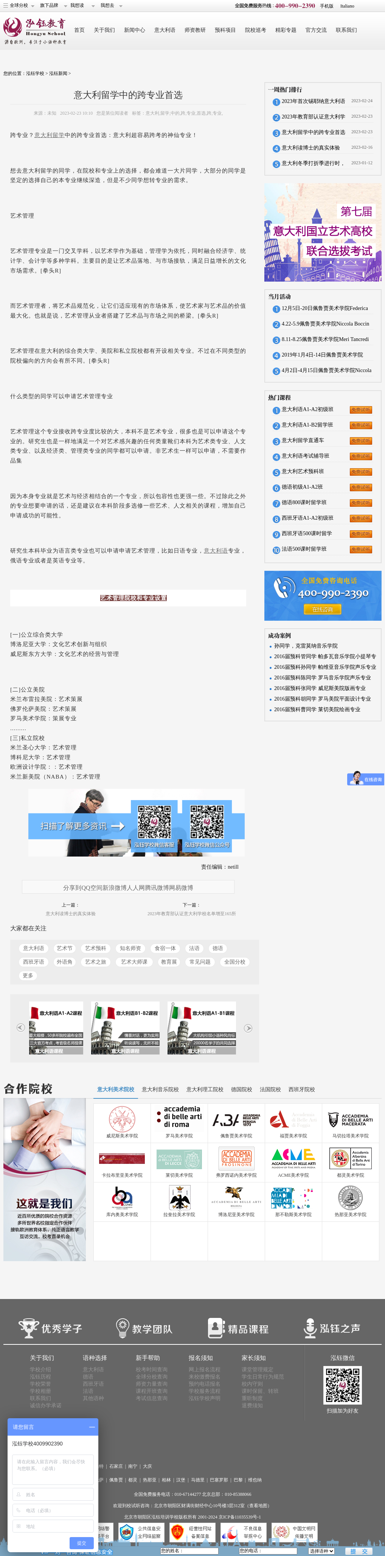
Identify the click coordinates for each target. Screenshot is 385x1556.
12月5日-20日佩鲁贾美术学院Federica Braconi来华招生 (325, 310)
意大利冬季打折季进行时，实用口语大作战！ (313, 165)
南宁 (132, 1466)
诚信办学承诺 (46, 1405)
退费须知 (252, 1405)
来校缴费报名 (204, 1377)
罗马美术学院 (179, 1136)
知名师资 (130, 948)
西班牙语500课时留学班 (307, 536)
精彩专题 (286, 30)
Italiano (347, 6)
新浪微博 (114, 888)
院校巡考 (255, 30)
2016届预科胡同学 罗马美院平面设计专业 (322, 699)
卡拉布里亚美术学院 (122, 1175)
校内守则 (252, 1384)
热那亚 (150, 1480)
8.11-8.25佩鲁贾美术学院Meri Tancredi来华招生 (325, 341)
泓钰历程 (40, 1377)
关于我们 (104, 30)
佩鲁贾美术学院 (236, 1136)
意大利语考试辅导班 (305, 456)
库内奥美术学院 (122, 1214)
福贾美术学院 (293, 1136)
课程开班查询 (152, 1391)
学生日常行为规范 (263, 1377)
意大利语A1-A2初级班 (308, 409)
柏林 (166, 1480)
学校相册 (40, 1391)
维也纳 (255, 1480)
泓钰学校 (35, 73)
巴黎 (238, 1480)
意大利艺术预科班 (303, 471)
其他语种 (93, 1398)
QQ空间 (91, 888)
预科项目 (225, 30)
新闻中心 (134, 30)
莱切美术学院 (179, 1175)
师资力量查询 (152, 1384)
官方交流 (316, 30)
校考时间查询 (152, 1369)
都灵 (132, 1480)
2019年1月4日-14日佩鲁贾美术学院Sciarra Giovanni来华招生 (322, 357)
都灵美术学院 (350, 1175)
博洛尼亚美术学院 (236, 1214)
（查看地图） (258, 1505)
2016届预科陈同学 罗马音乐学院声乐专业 (322, 678)
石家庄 (116, 1466)
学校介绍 (40, 1369)
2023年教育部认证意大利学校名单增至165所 (191, 913)
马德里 (198, 1480)
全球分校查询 (152, 1377)
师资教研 (195, 30)
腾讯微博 (157, 888)
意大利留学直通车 (303, 440)
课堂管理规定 (257, 1369)
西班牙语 (33, 962)
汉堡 (180, 1480)
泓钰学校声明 (204, 1398)
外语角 (65, 962)
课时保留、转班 (260, 1391)
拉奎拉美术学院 (179, 1214)
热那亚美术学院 (350, 1214)
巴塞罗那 (219, 1480)
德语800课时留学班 (304, 502)
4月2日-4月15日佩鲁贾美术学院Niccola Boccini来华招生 (326, 373)
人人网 (136, 888)
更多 (28, 975)
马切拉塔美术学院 (350, 1136)
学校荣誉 (40, 1384)
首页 (79, 30)
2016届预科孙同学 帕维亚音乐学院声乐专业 (325, 667)
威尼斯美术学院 (122, 1136)
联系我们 (346, 30)
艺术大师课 (134, 962)
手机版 (327, 6)
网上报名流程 (204, 1369)
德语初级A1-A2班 (302, 487)
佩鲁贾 (116, 1480)
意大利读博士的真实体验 (71, 913)
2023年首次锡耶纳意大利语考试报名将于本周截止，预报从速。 (313, 103)
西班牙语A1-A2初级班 (308, 518)
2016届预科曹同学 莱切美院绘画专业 (317, 709)
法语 (194, 948)
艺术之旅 (95, 962)
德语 (218, 948)
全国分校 (234, 962)
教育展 (169, 962)
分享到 (72, 888)
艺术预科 (95, 948)
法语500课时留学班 (304, 549)
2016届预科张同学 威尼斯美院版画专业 (320, 688)
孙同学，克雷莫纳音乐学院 (306, 646)
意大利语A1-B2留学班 (307, 425)
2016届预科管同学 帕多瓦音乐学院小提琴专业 (325, 658)
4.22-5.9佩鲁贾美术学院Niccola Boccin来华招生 (325, 326)
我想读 (77, 5)
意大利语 (164, 30)
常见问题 (200, 962)
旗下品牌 (49, 5)
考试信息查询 (152, 1398)
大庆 (147, 1466)
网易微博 (181, 888)
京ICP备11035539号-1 (240, 1517)
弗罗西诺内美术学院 (236, 1175)
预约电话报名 (204, 1384)
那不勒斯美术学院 (293, 1214)
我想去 (107, 5)
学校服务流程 (204, 1391)
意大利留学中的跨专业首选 (313, 132)
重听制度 (252, 1398)
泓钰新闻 (58, 73)
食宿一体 (165, 948)
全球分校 (19, 5)
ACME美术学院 (293, 1175)
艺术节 (65, 948)
